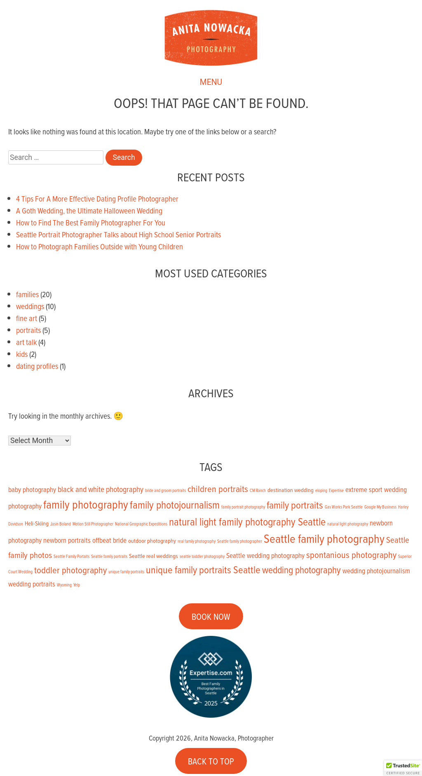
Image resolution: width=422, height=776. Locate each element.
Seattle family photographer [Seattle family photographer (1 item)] (239, 541)
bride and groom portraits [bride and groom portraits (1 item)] (165, 490)
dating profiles (37, 365)
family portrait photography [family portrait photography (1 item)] (243, 507)
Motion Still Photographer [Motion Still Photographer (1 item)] (93, 524)
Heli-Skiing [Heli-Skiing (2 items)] (37, 523)
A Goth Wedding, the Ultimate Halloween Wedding (89, 210)
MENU (211, 83)
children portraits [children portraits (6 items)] (218, 488)
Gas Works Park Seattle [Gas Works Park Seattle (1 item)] (344, 507)
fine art (26, 318)
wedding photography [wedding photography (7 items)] (301, 570)
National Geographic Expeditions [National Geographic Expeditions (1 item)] (141, 524)
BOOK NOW (211, 616)
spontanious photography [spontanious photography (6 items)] (351, 554)
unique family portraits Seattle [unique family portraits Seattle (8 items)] (203, 569)
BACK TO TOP (211, 761)
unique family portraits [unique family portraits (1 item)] (126, 571)
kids (22, 353)
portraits (28, 329)
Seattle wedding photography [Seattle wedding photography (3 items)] (265, 555)
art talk (26, 341)
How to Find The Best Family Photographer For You (90, 222)
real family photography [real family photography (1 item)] (197, 541)
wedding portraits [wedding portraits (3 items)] (31, 584)
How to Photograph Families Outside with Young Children (99, 246)
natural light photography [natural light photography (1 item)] (347, 524)
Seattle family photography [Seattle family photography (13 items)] (324, 538)
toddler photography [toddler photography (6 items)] (70, 569)
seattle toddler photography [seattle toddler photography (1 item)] (202, 556)
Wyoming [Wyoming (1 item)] (64, 585)
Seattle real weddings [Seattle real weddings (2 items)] (153, 555)
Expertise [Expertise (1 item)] (336, 490)
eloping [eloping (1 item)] (321, 490)
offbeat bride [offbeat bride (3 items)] (109, 540)
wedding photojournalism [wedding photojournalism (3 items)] (376, 571)
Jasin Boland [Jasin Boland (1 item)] (60, 524)
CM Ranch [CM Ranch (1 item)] (258, 490)
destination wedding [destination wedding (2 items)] (290, 489)
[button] (403, 768)
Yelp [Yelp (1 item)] (76, 585)
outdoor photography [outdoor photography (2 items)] (152, 540)
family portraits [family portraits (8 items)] (295, 504)
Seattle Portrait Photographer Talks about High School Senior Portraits (118, 234)
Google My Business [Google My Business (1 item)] (380, 507)
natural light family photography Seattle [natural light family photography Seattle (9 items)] (247, 521)
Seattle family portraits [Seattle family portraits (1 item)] (109, 556)
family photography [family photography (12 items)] (85, 504)
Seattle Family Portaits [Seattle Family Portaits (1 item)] (71, 556)
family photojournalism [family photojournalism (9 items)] (175, 504)
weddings (30, 306)
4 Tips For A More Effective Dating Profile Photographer (97, 198)
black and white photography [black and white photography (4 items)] (100, 489)
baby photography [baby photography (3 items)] (32, 490)
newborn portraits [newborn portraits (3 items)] (67, 540)
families (27, 294)
